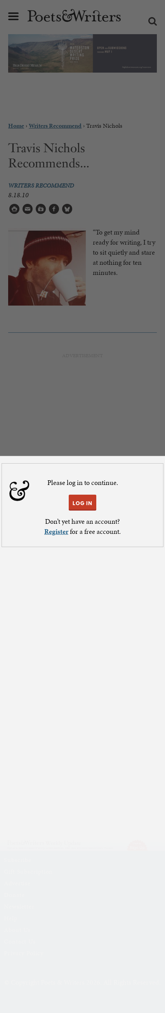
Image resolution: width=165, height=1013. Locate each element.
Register (56, 531)
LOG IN (82, 503)
